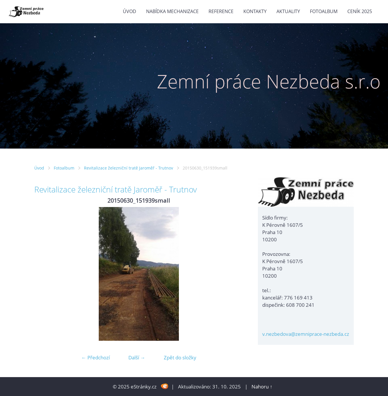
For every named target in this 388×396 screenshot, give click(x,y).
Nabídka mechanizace (172, 11)
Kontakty (255, 11)
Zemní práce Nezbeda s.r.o (269, 81)
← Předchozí (95, 357)
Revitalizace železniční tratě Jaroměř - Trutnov (128, 168)
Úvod (129, 11)
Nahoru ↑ (262, 386)
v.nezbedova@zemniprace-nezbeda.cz (305, 334)
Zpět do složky (180, 357)
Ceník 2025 (359, 11)
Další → (136, 357)
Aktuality (288, 11)
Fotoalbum (323, 11)
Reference (221, 11)
